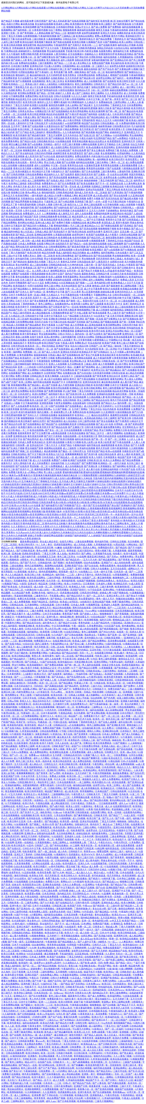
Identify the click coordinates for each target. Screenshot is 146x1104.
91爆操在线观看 (26, 165)
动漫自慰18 (45, 755)
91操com (57, 812)
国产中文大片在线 (49, 48)
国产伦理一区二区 (29, 830)
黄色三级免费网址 (119, 993)
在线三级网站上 (61, 842)
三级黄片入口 (102, 66)
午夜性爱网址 (84, 945)
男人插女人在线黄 (53, 472)
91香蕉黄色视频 (40, 30)
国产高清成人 (59, 677)
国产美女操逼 (63, 240)
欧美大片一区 (72, 932)
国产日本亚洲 (32, 397)
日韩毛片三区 (99, 945)
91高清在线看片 (56, 123)
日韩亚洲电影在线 (124, 680)
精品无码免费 (48, 252)
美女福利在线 (117, 63)
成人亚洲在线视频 (63, 249)
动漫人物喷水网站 (126, 698)
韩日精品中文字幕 (41, 171)
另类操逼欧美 (19, 48)
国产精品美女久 (45, 117)
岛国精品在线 (116, 183)
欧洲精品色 (48, 574)
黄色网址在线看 (28, 409)
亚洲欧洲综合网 (110, 731)
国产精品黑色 (72, 686)
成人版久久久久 (84, 872)
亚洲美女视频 (33, 48)
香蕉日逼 (99, 806)
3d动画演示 (85, 602)
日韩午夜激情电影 (119, 448)
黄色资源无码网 (35, 436)
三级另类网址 (109, 671)
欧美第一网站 (15, 117)
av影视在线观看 (59, 433)
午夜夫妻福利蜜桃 (83, 1008)
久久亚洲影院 (108, 412)
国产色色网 (109, 698)
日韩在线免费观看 (49, 731)
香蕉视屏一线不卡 (68, 571)
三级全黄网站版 (118, 836)
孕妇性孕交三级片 (46, 782)
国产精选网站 (88, 367)
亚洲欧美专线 (39, 592)
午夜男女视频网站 (63, 403)
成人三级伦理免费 (69, 108)
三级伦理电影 (54, 577)
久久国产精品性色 (100, 623)
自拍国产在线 (44, 1062)
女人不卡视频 (117, 352)
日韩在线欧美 (17, 893)
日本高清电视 (109, 767)
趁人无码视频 (130, 93)
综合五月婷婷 (137, 144)
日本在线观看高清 (66, 782)
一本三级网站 (84, 782)
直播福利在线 (81, 331)
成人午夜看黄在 (47, 439)
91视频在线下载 (9, 860)
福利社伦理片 (39, 421)
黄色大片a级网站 (104, 854)
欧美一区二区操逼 (98, 192)
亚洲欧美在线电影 (51, 884)
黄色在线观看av (103, 914)
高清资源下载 (11, 460)
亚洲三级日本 (130, 1065)
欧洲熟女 (21, 954)
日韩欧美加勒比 (19, 454)
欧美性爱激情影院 (108, 770)
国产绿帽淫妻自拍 (46, 57)
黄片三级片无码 (86, 857)
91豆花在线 (133, 791)
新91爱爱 (14, 556)
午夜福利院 (7, 875)
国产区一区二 (30, 966)
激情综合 (29, 608)
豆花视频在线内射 (34, 942)
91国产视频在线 (120, 592)
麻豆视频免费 (51, 954)
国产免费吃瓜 (41, 899)
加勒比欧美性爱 (83, 60)
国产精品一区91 (124, 963)
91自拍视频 (36, 1083)
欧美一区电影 (115, 812)
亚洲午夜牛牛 (14, 1059)
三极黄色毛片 (41, 595)
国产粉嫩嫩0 (78, 1065)
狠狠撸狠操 (96, 1005)
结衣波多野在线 (23, 39)
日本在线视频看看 (73, 430)
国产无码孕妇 (78, 984)
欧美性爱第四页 (75, 153)
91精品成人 (73, 939)
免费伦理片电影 (27, 779)
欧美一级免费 (120, 966)
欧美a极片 (119, 653)
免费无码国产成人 (117, 689)
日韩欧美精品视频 (43, 854)
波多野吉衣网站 (104, 78)
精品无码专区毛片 (42, 701)
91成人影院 (134, 583)
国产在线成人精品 (55, 180)
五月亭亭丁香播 (19, 126)
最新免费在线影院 (29, 541)
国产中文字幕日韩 (36, 454)
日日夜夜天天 (126, 246)
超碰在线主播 (107, 292)
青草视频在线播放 (71, 577)
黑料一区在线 (8, 123)
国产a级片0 (11, 1041)
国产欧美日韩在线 (77, 231)
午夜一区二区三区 (74, 289)
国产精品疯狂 (104, 975)
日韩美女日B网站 (85, 337)
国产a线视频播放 (81, 1062)
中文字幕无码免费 (88, 749)
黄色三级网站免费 (120, 1002)
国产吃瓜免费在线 (65, 370)
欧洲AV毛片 (40, 674)
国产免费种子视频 (61, 222)
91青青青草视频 (120, 358)
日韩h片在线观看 (62, 96)
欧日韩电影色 (51, 237)
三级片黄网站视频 (41, 388)
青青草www (90, 851)
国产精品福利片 (18, 659)
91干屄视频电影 (13, 803)
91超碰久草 (93, 586)
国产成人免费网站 (97, 996)
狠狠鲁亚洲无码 (128, 117)
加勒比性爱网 (98, 87)
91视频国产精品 (10, 583)
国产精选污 (94, 878)
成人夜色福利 (93, 860)
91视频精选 (13, 559)
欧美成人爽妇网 (60, 1047)
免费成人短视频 (57, 776)
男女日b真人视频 (52, 162)
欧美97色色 (29, 803)
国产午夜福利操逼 (99, 704)
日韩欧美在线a (93, 671)
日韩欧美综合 (95, 268)
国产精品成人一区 (65, 457)
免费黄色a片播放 (56, 301)
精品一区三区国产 (133, 331)
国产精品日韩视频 (47, 966)
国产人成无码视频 (10, 887)
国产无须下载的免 (19, 653)
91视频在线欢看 (131, 644)
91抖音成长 (88, 911)
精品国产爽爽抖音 (91, 758)
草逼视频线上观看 (120, 809)
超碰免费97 (36, 969)
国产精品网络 (33, 890)
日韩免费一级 (22, 445)
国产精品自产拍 (118, 884)
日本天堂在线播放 (51, 614)
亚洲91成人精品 (43, 222)
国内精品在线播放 (76, 168)
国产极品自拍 (129, 111)
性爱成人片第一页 (83, 683)
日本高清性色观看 (121, 114)
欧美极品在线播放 (129, 289)
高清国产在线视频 (114, 674)
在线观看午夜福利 (72, 547)
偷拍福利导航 (27, 207)
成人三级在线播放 (39, 264)
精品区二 (70, 872)
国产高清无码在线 (110, 198)
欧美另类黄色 (53, 331)
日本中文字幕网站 (28, 1002)
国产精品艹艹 (116, 815)
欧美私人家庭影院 (75, 809)
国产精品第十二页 (130, 905)
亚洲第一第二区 (46, 839)
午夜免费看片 (86, 295)
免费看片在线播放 (11, 1074)
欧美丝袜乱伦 (39, 442)
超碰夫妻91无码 (137, 30)
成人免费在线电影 (82, 761)
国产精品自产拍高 (82, 1083)
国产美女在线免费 (118, 195)
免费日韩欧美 (56, 960)
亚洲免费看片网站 (38, 653)
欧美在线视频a (37, 430)
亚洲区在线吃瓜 (102, 1008)
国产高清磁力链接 (103, 935)
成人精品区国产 (111, 216)
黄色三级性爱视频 (112, 388)
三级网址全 (97, 707)
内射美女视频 (91, 51)
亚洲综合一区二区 (34, 379)
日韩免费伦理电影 (91, 746)
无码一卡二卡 (86, 653)
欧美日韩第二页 (26, 129)
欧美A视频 (21, 1026)
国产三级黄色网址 (53, 400)
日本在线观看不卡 (79, 210)
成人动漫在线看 (9, 129)
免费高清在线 (79, 412)
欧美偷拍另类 (65, 698)
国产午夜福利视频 (133, 192)
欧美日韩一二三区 (44, 1005)
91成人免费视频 (110, 1086)
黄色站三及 (132, 653)
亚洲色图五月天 (132, 132)
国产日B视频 (109, 1005)
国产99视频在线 (56, 138)
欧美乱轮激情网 (97, 111)
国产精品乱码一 (74, 559)
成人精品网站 (136, 935)
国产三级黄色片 (62, 198)
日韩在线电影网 (118, 791)
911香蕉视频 (20, 571)
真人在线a (62, 553)
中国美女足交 (135, 138)
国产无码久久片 (31, 415)
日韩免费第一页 (78, 1047)
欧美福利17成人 (132, 258)
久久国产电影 (63, 325)
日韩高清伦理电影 (89, 592)
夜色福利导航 (102, 541)
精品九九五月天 (104, 120)
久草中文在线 (29, 210)
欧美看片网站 (14, 827)
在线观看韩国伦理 (122, 806)
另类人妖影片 (11, 427)
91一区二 (113, 942)
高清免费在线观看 (117, 641)
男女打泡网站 (19, 665)
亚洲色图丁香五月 (30, 984)
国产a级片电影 (57, 806)
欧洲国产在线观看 (77, 460)
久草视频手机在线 (102, 553)
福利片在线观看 (68, 857)
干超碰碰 (44, 978)
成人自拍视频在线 (74, 466)
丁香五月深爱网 (54, 135)
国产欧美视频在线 (46, 27)
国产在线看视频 (79, 1026)
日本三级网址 (112, 87)
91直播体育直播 (92, 165)
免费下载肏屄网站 (121, 602)
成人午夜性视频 (66, 385)
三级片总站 (97, 686)
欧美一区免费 (138, 255)
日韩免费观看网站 (57, 246)
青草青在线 (13, 671)
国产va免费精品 (120, 138)
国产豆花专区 (51, 310)
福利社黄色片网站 (24, 69)
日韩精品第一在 (113, 692)
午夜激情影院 (43, 361)
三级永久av (53, 1020)
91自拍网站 (85, 1017)
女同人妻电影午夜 (22, 463)
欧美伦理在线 (136, 951)
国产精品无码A (104, 1071)
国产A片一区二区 (63, 268)
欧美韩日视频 (79, 42)
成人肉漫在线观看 (89, 629)
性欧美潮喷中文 (86, 647)
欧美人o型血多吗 (108, 271)
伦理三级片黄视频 (71, 144)
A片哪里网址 (36, 914)
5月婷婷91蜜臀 (39, 1017)
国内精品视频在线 (90, 917)
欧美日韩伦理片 (117, 159)
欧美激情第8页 (122, 586)
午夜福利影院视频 (47, 36)
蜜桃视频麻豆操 (44, 189)
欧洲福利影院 (133, 960)
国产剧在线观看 (125, 749)
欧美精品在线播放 (18, 340)
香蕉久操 (73, 966)
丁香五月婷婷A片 (10, 1011)
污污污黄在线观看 (112, 650)
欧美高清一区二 (33, 346)
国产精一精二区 (113, 111)
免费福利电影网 (102, 213)
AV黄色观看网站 (24, 355)
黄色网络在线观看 (83, 358)
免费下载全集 (52, 878)
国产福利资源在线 (122, 24)
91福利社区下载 (49, 984)
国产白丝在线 (91, 565)
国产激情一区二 (74, 301)
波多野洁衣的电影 (80, 951)
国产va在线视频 (112, 249)
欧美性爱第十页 (117, 129)
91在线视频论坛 (120, 277)
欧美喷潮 (45, 632)
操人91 (19, 608)
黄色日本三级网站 (50, 917)
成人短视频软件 (35, 373)
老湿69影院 (138, 981)
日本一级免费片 (35, 821)
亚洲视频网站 (34, 340)
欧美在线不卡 (120, 839)
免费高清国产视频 (51, 728)
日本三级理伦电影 (19, 911)
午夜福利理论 (68, 969)
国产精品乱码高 (9, 367)
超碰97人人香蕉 (63, 93)
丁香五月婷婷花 (75, 957)
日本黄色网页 (14, 674)
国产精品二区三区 (124, 180)
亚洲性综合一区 (130, 334)
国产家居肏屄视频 (76, 246)
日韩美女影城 (118, 373)
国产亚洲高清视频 (104, 1089)
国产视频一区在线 (94, 319)
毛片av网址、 (58, 692)
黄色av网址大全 (33, 192)
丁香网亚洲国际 (18, 719)
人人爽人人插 (134, 102)
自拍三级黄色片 (113, 1050)
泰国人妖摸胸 (22, 337)
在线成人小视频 (12, 403)
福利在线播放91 (37, 809)
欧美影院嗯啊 (29, 27)
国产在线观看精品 (32, 424)
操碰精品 (15, 1068)
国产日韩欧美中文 (126, 268)
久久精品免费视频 (57, 168)
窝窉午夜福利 (122, 222)
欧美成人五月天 (78, 469)
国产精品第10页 (87, 78)
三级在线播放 (17, 565)
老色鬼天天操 (20, 186)
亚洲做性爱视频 (123, 367)
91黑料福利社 (96, 1053)
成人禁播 (126, 716)
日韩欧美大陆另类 (47, 1059)
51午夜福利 (78, 881)
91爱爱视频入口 (100, 340)
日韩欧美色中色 (9, 388)
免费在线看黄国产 (112, 948)
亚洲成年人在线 (73, 836)
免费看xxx (34, 755)
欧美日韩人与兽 (33, 574)
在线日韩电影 (69, 400)
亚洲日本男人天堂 (115, 595)
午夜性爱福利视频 (27, 204)
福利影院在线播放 (53, 914)
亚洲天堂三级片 (111, 231)
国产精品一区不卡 (42, 1080)
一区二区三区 (14, 1029)
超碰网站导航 (39, 108)
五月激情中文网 (61, 704)
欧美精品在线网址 (85, 36)
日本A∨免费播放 (20, 752)
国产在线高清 (22, 466)
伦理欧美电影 (96, 57)
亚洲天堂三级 (135, 914)
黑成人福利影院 (64, 252)
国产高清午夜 (91, 454)
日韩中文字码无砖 (74, 180)
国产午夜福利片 (83, 370)
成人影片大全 (34, 186)
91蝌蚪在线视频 (89, 144)
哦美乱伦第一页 (73, 899)
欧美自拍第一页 (59, 695)
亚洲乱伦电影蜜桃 (32, 728)
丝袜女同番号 (123, 21)
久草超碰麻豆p (74, 770)
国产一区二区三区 (110, 716)
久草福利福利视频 (111, 1098)
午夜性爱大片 (78, 794)
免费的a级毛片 (112, 280)
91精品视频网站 (28, 671)
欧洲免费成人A (118, 283)
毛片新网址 (117, 647)
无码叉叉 (45, 830)
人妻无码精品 (60, 54)
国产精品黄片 (86, 105)
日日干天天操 (133, 283)
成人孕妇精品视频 (71, 1074)
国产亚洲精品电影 (10, 189)
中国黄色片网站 (13, 623)
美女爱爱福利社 (87, 598)
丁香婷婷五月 (119, 39)
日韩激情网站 (69, 66)
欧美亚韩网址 (108, 147)
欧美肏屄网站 (22, 195)
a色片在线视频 (49, 340)
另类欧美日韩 (30, 1059)
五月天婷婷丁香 (83, 773)
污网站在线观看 (68, 1011)
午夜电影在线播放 (125, 589)
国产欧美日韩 (124, 418)
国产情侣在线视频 (102, 255)
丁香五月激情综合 (131, 346)
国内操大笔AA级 (9, 63)
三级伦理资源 (55, 129)
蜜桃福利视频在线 (24, 547)
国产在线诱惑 (67, 174)
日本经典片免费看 (20, 66)
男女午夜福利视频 (53, 258)
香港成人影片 (32, 84)
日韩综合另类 (69, 87)
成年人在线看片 (65, 340)
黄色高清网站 (94, 361)
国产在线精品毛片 (64, 902)
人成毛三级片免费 (10, 42)
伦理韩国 (71, 945)
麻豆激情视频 (104, 577)
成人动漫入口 (136, 385)
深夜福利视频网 (64, 908)
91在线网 (81, 556)
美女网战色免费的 (33, 1044)
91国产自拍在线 (48, 662)
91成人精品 (71, 960)
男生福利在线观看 (56, 51)
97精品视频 (46, 1011)
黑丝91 (8, 580)
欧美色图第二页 (99, 1062)
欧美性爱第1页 (24, 704)
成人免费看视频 (22, 602)
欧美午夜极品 (124, 228)
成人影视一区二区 (46, 150)
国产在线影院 (109, 81)
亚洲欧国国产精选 (115, 887)
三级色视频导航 (68, 337)
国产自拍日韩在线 (19, 770)
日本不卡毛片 (22, 301)
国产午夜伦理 (72, 114)
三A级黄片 (28, 674)
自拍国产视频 (8, 1020)
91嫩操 (58, 547)
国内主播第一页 (45, 412)
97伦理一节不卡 (126, 860)
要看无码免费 (70, 1017)
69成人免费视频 (70, 629)
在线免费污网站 (98, 812)
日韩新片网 (57, 632)
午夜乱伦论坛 (105, 842)
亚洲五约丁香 (60, 740)
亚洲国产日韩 (81, 1086)
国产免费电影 (114, 27)
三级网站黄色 (18, 1101)
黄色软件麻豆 (126, 210)
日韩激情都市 (102, 857)
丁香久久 (92, 842)
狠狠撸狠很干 (107, 614)
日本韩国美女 (110, 457)
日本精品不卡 (44, 210)
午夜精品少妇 (95, 737)
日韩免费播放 (121, 755)
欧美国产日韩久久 (131, 779)
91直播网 (106, 893)
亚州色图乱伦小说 (93, 638)
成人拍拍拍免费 (122, 562)
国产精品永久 (8, 550)
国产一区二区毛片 (96, 595)
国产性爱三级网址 (115, 960)
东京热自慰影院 (69, 286)
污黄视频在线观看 (130, 168)
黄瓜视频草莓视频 (14, 791)
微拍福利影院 (48, 192)
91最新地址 (87, 806)
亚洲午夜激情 (11, 298)
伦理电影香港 (58, 418)
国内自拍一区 (82, 334)
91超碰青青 (100, 969)
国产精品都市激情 (36, 135)
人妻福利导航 (124, 171)
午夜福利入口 (116, 1014)
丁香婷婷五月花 (118, 105)
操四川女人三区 (75, 204)
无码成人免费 (24, 442)
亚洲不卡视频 (82, 568)
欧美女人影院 (76, 767)
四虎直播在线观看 (69, 592)
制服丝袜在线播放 (125, 598)
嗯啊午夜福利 (60, 102)
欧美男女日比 (98, 370)
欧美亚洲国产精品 (10, 358)
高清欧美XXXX (132, 623)
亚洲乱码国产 (32, 975)
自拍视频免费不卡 (93, 957)
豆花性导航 (96, 650)
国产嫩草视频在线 (74, 611)
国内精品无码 (64, 893)
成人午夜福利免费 (102, 358)
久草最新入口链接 (55, 289)
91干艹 (74, 668)
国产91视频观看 (23, 81)
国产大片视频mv (104, 135)
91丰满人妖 (31, 568)
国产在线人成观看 (107, 722)
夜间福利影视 (69, 580)
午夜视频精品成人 (75, 418)
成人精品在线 (135, 1068)
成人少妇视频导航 (93, 81)
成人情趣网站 (93, 695)
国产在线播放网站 (44, 207)
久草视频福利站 (125, 57)
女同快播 (63, 890)
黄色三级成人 (117, 258)
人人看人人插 (138, 442)
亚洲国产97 (107, 562)
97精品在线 (27, 951)
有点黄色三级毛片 (72, 258)
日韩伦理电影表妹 (51, 920)
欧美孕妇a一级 (111, 972)
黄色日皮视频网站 (34, 565)
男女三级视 (26, 695)
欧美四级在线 (8, 75)
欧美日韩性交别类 (126, 81)
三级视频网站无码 (60, 794)
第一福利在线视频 (94, 710)
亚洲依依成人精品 (110, 902)
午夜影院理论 (105, 827)
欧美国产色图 (109, 343)
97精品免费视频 (71, 129)
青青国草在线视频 (95, 168)
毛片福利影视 (138, 126)
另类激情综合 (27, 198)
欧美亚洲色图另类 (95, 1065)
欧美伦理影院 (11, 72)
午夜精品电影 (65, 713)
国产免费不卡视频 (45, 358)
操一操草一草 (116, 704)
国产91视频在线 (128, 249)
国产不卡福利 (135, 547)
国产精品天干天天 (126, 1005)
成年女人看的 (124, 454)
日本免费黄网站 (135, 105)
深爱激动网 (7, 1086)
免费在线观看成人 (64, 358)
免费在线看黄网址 (39, 806)
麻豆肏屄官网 (85, 195)
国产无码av (113, 556)
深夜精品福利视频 (113, 686)
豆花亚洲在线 (82, 954)
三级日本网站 (101, 162)
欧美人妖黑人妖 (90, 442)
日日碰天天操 (117, 274)
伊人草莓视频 (38, 559)
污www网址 (91, 611)
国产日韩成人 (32, 662)
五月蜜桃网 (61, 972)
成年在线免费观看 (125, 845)
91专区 (94, 659)
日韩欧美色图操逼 (87, 48)
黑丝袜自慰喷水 (15, 1089)
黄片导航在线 (54, 1041)
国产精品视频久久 (22, 289)
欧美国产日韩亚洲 (84, 848)
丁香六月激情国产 (18, 252)
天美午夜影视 (135, 863)
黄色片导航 (93, 1077)
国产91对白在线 (47, 156)
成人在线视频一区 (85, 66)
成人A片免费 (8, 761)
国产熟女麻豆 (127, 1053)
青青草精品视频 (80, 141)
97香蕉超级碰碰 (38, 274)
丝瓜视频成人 (36, 451)
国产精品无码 (29, 225)
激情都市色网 (74, 33)
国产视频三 (35, 824)
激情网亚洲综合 (58, 271)
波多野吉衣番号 (95, 231)
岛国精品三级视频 (100, 186)
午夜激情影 (51, 942)
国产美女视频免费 (39, 301)
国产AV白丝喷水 (18, 878)
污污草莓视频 (66, 1095)
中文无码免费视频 (61, 626)
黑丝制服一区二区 (39, 466)
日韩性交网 (81, 1023)
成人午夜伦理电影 (72, 120)
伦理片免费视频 (46, 568)
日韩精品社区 (60, 725)
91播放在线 (95, 734)
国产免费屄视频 (90, 463)
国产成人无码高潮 (57, 21)
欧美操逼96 (68, 773)
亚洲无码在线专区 (92, 382)
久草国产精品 (65, 445)
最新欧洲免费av (44, 409)
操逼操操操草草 (66, 415)
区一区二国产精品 (46, 650)
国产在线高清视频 (76, 21)
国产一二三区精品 (23, 677)
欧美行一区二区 (9, 394)
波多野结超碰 (8, 69)
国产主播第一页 (102, 174)
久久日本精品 (134, 608)
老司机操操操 (46, 54)
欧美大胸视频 (52, 376)
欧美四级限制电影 (33, 767)
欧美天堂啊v (25, 981)
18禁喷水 (24, 559)
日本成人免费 (78, 605)
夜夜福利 (38, 737)
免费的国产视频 (101, 923)
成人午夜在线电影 (29, 896)
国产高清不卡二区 (24, 469)
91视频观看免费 (97, 240)
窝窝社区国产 (17, 568)
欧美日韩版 (125, 1035)
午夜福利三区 (74, 779)
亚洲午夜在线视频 (55, 442)
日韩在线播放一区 (109, 123)
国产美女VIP (15, 1071)
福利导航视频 (30, 839)
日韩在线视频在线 (14, 710)
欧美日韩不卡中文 (113, 304)
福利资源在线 (112, 848)
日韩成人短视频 (76, 695)
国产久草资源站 (116, 192)
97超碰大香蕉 (36, 620)
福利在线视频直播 (131, 27)
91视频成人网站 (70, 195)
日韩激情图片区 (74, 382)
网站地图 (5, 11)
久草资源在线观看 (29, 731)
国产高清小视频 (46, 671)
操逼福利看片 (36, 120)
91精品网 (99, 848)
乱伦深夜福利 (19, 920)
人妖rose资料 (124, 981)
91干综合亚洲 (95, 589)
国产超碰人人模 (19, 60)
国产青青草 (42, 773)
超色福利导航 (22, 258)
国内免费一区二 (125, 403)
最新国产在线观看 (124, 1089)
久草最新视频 (120, 550)
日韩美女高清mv (26, 111)
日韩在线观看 (93, 403)
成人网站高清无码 (10, 836)
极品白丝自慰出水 (97, 141)
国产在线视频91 (73, 171)
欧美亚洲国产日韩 (10, 776)
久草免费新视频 (78, 752)
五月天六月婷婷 (97, 210)
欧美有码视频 (79, 237)
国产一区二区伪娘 (98, 298)
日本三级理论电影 (87, 421)
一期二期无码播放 (59, 589)
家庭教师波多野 (103, 1038)
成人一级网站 (107, 1077)
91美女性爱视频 (81, 249)
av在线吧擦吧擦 (73, 123)
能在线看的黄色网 (126, 565)
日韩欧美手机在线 (75, 987)
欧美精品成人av (89, 1044)
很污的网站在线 (46, 1065)
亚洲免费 (36, 1095)
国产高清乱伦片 (37, 770)
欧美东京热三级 (129, 189)
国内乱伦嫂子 (84, 87)
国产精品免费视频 (131, 460)
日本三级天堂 (27, 280)
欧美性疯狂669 (65, 662)
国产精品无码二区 (96, 237)
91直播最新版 (137, 592)
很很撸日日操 (18, 192)
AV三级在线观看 (126, 301)
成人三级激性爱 (24, 647)
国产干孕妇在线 (50, 1095)
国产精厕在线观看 (110, 225)
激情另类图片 (76, 1035)
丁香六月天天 (51, 445)
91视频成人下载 (45, 225)
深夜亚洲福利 (42, 734)
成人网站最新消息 (60, 803)
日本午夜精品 (78, 803)
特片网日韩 (18, 662)
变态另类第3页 (86, 129)
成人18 (108, 806)
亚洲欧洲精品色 (33, 228)
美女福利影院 (9, 598)
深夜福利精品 (127, 1047)
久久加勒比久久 (71, 963)
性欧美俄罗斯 (78, 830)
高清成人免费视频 (129, 150)
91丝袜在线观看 (131, 996)
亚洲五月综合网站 (115, 331)
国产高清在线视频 (88, 228)
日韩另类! (28, 800)
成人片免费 (59, 1080)
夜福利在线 (137, 917)
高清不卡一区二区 (42, 298)
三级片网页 (20, 929)
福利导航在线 (93, 445)
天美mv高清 (66, 1008)
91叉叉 (8, 996)
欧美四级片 (44, 794)
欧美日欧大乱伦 (93, 881)
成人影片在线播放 (53, 379)
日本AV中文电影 (108, 932)
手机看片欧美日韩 (75, 51)
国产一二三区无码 (117, 608)
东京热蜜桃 (134, 541)
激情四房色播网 (56, 105)
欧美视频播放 (8, 611)
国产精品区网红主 (136, 39)
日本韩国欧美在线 (98, 1011)
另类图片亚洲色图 (133, 833)
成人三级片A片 (90, 890)
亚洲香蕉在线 (20, 436)
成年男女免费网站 (20, 391)
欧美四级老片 (20, 286)
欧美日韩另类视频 (60, 210)
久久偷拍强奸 (53, 108)
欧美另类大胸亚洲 (67, 310)
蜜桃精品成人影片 (122, 620)
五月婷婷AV (115, 1062)
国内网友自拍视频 (34, 857)
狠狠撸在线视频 (87, 307)
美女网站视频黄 (47, 1056)
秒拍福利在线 (133, 328)
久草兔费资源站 (95, 626)
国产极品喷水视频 (129, 198)
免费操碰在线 (105, 102)
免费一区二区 (84, 926)
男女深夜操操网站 (48, 334)
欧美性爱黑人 (132, 159)
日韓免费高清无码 (121, 126)
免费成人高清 (127, 280)
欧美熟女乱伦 (117, 156)
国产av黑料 (55, 773)
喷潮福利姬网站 (13, 785)
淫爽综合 (87, 743)
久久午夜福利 (13, 54)
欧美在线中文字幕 (54, 932)
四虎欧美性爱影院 (31, 553)
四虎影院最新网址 (63, 544)
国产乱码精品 (93, 322)
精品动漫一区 (24, 108)
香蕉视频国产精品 (38, 1008)
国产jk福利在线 (61, 207)
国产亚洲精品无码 (119, 60)
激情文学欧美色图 (97, 96)
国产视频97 (59, 562)
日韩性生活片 (51, 764)
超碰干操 (78, 1002)
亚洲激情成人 (97, 1095)
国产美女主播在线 (96, 150)
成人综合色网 (91, 406)
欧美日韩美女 (101, 939)
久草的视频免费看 (128, 165)
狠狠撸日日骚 (127, 881)
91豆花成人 (76, 978)
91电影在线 (100, 683)
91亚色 (30, 845)
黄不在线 (68, 734)
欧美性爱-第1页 (108, 21)
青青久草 (36, 656)
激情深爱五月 (82, 617)
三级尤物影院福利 (22, 364)
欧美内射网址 (123, 355)
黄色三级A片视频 (125, 343)
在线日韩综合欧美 (107, 454)
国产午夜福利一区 (44, 72)
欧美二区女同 (11, 412)
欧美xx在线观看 (113, 451)
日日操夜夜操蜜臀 (108, 803)
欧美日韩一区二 (75, 776)
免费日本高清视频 (26, 598)
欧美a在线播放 (93, 147)
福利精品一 (69, 674)
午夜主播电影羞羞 (63, 117)
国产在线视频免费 (29, 749)
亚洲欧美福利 (105, 277)
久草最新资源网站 (69, 975)
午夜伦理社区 (121, 842)
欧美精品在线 (117, 186)
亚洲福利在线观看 (106, 394)
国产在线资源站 (62, 349)
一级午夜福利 (36, 195)
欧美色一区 (99, 719)
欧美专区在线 (46, 96)
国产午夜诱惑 (122, 421)
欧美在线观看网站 (53, 87)
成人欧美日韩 (72, 791)
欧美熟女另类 (36, 875)
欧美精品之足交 (49, 668)
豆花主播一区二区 (129, 231)
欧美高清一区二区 (39, 406)
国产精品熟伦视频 (99, 800)
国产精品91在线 (28, 141)
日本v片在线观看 (129, 761)
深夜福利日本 (82, 824)
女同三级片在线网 (35, 1101)
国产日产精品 (22, 132)
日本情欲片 (126, 731)
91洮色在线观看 (44, 367)
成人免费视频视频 (125, 764)
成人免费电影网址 (39, 752)
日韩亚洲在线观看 (122, 975)
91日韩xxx (24, 969)
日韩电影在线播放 (48, 415)
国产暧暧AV (27, 1005)
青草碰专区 (71, 647)
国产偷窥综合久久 (133, 72)
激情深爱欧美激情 (115, 237)
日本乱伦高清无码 (34, 629)
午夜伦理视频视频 (102, 773)
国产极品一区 (65, 451)
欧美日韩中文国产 (55, 274)
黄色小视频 (59, 749)
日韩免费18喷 (135, 884)
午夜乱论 (33, 978)
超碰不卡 (14, 749)
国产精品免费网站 (97, 641)
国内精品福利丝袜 (130, 605)
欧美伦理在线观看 (60, 388)
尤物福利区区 (24, 331)
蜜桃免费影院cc (54, 132)
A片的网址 (61, 1071)
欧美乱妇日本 (113, 376)
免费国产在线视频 (64, 839)
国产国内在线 (112, 246)
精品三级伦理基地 (22, 313)
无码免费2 (32, 683)
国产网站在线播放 (133, 156)
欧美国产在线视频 (95, 234)
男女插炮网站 (136, 135)
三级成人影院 (91, 364)
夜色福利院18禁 (102, 283)
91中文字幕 (18, 857)
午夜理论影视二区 (10, 713)
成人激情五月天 (66, 213)
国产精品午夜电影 (121, 108)
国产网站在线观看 (84, 656)
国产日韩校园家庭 (26, 1014)
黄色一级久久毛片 (105, 598)
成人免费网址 (93, 252)
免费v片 (63, 767)
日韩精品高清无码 (72, 755)
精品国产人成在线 (133, 213)
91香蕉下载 (113, 872)
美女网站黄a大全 (78, 361)
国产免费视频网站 (69, 126)
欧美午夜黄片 (39, 1077)
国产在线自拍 (79, 117)
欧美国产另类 (74, 905)
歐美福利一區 (26, 963)
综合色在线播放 (92, 562)
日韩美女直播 (43, 635)
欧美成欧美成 (137, 355)
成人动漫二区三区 (93, 177)
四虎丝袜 (122, 671)
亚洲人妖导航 (8, 773)
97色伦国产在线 (127, 469)
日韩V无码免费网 (36, 638)
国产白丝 (100, 887)
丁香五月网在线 (112, 189)
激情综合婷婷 (39, 289)
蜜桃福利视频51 (62, 225)
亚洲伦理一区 (63, 1065)
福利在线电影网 (31, 1023)
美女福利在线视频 (44, 24)
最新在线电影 (91, 69)
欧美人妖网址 (126, 42)
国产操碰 (124, 629)
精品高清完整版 (120, 391)
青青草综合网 (34, 343)
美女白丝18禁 (99, 908)
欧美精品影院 (13, 57)
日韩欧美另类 (101, 815)
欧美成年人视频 (136, 1011)
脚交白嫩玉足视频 (18, 144)
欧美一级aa (83, 800)
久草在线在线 (13, 304)
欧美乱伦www (119, 914)
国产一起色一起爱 (98, 201)
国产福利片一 (119, 78)
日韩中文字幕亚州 (13, 225)
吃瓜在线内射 (95, 343)
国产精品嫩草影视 (63, 1032)
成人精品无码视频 (134, 373)
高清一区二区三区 (48, 683)
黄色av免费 (42, 550)
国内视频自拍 (11, 421)
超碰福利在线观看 (62, 280)
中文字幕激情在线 (69, 295)
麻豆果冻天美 (64, 737)
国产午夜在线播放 (86, 379)
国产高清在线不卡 (58, 231)
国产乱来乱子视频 (15, 448)
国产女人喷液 (84, 286)
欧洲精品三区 (76, 388)
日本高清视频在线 (124, 611)
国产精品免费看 (104, 39)
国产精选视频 (88, 132)
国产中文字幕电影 (96, 219)
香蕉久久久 (26, 701)
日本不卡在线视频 (21, 945)
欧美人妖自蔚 (36, 400)
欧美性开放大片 (80, 268)
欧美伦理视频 (36, 391)
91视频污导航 (115, 869)
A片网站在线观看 (41, 863)
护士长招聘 (64, 668)
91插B (104, 758)
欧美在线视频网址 (15, 219)
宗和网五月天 (61, 586)
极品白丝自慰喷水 (100, 415)
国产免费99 (129, 686)
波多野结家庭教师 (91, 33)
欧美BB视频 (113, 713)
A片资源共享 (43, 692)
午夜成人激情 (17, 629)
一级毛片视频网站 (114, 433)
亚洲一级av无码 (128, 752)
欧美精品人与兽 (77, 586)
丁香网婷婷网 (79, 948)
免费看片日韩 (120, 430)
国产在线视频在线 (71, 355)
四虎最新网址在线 (67, 1092)
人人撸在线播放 (132, 647)
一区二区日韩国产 (118, 1020)
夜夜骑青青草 (24, 433)
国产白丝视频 (68, 162)
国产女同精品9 (67, 1020)
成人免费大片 (13, 207)
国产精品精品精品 (96, 117)
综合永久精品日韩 (79, 346)
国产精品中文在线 (67, 623)
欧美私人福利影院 (45, 249)
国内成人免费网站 (60, 298)
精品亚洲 (43, 583)
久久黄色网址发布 (133, 183)
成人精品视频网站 (10, 984)
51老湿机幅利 (117, 656)
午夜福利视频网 (92, 1002)
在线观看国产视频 (44, 198)
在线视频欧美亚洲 (67, 424)
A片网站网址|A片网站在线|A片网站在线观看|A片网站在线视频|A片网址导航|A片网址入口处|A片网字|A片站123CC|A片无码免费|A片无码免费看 (73, 8)
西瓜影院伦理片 (78, 147)
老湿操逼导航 (112, 701)
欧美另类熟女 (69, 75)
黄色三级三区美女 (55, 81)
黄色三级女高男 (29, 1068)
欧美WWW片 (88, 854)
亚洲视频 (128, 692)
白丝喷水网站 (32, 680)
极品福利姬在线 (38, 75)
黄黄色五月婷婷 (68, 261)
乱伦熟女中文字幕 (60, 99)
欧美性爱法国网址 (36, 577)
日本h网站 (86, 923)
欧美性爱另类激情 (113, 677)
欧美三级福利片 (38, 132)
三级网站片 (32, 1047)
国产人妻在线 (99, 1083)
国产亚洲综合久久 (14, 987)
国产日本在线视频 (91, 171)
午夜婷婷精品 (128, 1095)
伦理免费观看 (97, 954)
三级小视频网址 (136, 689)
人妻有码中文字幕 (24, 123)
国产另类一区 (67, 719)
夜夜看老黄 (85, 764)
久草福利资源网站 (67, 680)
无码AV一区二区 (124, 954)
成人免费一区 (96, 866)
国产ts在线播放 (35, 144)
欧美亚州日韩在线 (132, 617)
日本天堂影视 (117, 316)
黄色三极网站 (97, 93)
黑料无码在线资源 (107, 436)
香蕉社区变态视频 (22, 168)
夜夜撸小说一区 (28, 57)
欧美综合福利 (27, 42)
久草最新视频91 (43, 842)
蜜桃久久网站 (94, 731)
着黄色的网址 (117, 379)
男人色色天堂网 (37, 999)
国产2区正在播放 (78, 207)
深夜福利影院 (8, 445)
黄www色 (41, 1041)
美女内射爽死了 (133, 704)
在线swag (59, 993)
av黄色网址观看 (132, 352)
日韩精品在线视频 (86, 424)
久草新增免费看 (22, 863)
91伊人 (64, 878)
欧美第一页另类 (14, 210)
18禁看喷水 (137, 1002)
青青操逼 (71, 550)
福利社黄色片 (69, 379)
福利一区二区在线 (64, 656)
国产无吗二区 (131, 1014)
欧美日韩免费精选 (102, 743)
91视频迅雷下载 (40, 168)
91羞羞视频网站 (54, 39)
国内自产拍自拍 (73, 274)
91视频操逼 (33, 923)
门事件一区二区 (117, 162)
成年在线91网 (125, 722)
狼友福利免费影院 (115, 72)
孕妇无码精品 (48, 346)
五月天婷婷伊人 (106, 406)
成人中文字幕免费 (93, 289)
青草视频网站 (87, 791)
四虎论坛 (14, 562)
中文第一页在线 (59, 165)
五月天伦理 (136, 999)
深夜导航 (51, 638)
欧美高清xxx (123, 580)
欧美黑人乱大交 (82, 1032)
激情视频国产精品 (122, 1023)
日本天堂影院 (85, 960)
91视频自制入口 (27, 707)
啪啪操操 (122, 821)
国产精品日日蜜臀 (88, 668)
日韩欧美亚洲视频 (15, 156)
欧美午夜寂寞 (131, 553)
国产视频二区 (22, 451)
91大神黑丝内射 (9, 93)
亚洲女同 (32, 583)
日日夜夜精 (89, 583)
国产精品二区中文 (95, 433)
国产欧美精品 (121, 668)
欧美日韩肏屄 (25, 421)
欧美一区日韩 (48, 1053)
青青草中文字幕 (113, 219)
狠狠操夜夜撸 (69, 30)
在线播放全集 (69, 373)
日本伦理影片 (127, 713)
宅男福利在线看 (51, 1026)
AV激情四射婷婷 (18, 1056)
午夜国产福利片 (91, 978)
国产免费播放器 (71, 788)
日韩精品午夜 (103, 274)
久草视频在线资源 (124, 1077)
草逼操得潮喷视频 (23, 595)
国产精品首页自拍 (32, 623)
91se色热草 (106, 1023)
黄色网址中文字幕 (55, 292)
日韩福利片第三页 (57, 69)
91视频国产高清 (94, 42)
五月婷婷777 (53, 935)
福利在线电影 (110, 57)
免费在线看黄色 (83, 156)
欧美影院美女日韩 (32, 884)
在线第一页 (123, 632)
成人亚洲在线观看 (93, 325)
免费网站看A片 (60, 189)
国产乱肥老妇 (94, 207)
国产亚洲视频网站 (25, 349)
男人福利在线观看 (91, 665)
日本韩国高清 (70, 598)
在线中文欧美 (36, 337)
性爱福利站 (44, 836)
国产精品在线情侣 (34, 710)
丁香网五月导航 (121, 824)
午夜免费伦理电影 (10, 138)
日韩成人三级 (88, 740)
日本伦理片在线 (63, 785)
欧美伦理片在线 (97, 331)
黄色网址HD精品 (26, 222)
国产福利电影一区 (22, 30)
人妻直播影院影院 (132, 896)
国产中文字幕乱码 (65, 887)
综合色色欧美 (109, 409)
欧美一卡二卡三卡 (84, 839)
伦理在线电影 (11, 177)
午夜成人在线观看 (131, 1098)
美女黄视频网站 (108, 153)
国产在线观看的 (42, 78)
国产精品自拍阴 (70, 653)
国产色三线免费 (137, 60)
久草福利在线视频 (86, 448)
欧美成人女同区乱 (69, 602)
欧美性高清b (59, 827)
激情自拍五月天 (40, 364)
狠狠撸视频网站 (14, 27)
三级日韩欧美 (39, 39)
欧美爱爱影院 (114, 141)
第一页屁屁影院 (113, 1065)
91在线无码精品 (72, 632)
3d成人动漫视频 (127, 204)
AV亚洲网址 (88, 884)
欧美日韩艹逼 (94, 818)
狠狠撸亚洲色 (29, 150)
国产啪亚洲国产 (37, 1020)
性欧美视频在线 (35, 869)
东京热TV (12, 1080)
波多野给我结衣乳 (26, 650)
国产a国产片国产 (9, 382)
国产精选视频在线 (109, 629)
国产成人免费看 (99, 27)
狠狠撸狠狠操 (27, 418)
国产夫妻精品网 (123, 69)
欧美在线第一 (22, 162)
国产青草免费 (99, 376)
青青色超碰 (84, 623)
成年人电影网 (67, 60)
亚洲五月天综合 (108, 33)
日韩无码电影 (128, 848)
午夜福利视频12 (35, 310)
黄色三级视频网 (89, 632)
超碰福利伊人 (25, 51)
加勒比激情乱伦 (18, 683)
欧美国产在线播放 (56, 957)
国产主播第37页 (76, 427)
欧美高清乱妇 (8, 264)
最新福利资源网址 (65, 156)
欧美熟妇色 (74, 740)
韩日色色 (69, 993)
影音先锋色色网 (37, 580)
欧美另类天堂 (44, 427)
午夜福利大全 (133, 201)
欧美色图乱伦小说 (101, 782)
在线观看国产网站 (18, 373)
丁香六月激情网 (127, 926)
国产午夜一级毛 (123, 818)
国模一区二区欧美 (46, 255)
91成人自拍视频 (9, 165)
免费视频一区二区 (32, 352)
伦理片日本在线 (28, 189)
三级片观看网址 (45, 63)
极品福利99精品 (12, 231)
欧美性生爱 (85, 875)
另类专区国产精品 (96, 451)
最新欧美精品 (88, 274)
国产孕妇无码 (81, 57)
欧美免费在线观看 (51, 228)
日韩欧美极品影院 (134, 129)
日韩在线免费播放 (34, 174)
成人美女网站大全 (82, 63)
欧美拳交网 (50, 737)
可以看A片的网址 (53, 66)
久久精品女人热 (17, 316)
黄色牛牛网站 (118, 36)
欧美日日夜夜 (8, 954)
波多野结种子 (79, 234)
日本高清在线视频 (103, 391)
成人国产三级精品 (81, 93)
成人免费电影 (52, 719)
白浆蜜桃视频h (30, 36)
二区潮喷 (133, 671)
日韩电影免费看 (26, 1041)
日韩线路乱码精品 (21, 932)
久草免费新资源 (9, 78)
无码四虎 (14, 830)
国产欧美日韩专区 (128, 957)
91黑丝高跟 (119, 544)
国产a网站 (86, 553)
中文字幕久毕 (79, 701)
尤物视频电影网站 (39, 307)
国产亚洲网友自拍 (84, 255)
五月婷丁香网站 (80, 409)
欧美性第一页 (98, 797)
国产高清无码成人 (107, 264)
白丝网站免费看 (125, 177)
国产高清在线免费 (79, 240)
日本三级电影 (123, 144)
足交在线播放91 (76, 54)
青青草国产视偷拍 (111, 207)
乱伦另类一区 (53, 580)
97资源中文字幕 (12, 418)
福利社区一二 (39, 331)
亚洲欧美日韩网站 (56, 770)
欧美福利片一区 (28, 358)
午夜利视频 (91, 987)
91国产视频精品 (111, 42)
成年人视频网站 (96, 280)
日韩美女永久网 (83, 993)
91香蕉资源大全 (86, 1014)
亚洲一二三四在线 (27, 367)
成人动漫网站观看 (114, 710)
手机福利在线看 (115, 96)
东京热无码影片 (71, 1044)
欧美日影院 (47, 815)
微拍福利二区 (22, 75)
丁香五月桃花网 (106, 180)
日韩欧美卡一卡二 (62, 1062)
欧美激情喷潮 (20, 328)
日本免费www (93, 984)
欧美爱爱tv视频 (33, 893)
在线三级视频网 (115, 243)
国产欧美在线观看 (97, 313)
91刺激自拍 (30, 589)
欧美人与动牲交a (73, 583)
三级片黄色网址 (108, 171)
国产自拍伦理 (137, 773)
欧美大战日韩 (43, 746)
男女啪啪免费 (88, 258)
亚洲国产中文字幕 (121, 890)
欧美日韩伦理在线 (34, 237)
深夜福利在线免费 (46, 833)
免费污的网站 (110, 981)
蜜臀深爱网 (103, 851)
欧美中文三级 (8, 469)
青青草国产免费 (70, 614)
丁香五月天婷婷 (21, 105)
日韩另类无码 (138, 406)
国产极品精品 (128, 388)
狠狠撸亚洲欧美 (27, 626)
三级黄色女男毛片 (24, 1050)
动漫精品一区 (41, 800)
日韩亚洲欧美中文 (26, 782)
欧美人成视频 (55, 277)
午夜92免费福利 (17, 237)
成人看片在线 (93, 469)
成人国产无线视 (50, 385)
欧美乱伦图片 (137, 580)
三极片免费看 (37, 611)
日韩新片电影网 (64, 1053)
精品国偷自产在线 (39, 319)
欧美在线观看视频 (45, 707)
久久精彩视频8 (136, 448)
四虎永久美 (135, 632)
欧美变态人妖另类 (120, 1008)
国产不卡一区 (102, 183)
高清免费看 (102, 1014)
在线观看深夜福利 (23, 1086)
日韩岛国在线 (84, 261)
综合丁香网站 (55, 30)
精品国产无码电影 (76, 322)
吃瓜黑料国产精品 (103, 138)
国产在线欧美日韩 (103, 328)
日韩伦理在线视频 (76, 731)
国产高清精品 (126, 225)
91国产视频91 (120, 743)
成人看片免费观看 (19, 935)
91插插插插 (7, 890)
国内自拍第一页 (65, 650)
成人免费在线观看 (134, 162)
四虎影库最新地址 (131, 665)
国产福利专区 (93, 21)
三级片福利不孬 (28, 556)
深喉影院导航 (131, 310)
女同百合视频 (136, 755)
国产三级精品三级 (66, 36)
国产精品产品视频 (85, 887)
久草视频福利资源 (103, 544)
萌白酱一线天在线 (132, 340)
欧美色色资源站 (87, 1071)
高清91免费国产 (40, 394)
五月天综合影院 (118, 568)
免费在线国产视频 (101, 63)
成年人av (123, 803)
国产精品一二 (79, 219)
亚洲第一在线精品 (24, 842)
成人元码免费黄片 (41, 463)
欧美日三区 (61, 716)
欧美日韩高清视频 (13, 45)
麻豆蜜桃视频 (48, 240)
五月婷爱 (57, 755)
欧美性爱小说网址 (80, 304)
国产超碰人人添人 (89, 614)
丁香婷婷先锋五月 (86, 39)
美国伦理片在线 (91, 301)
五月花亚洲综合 (107, 830)
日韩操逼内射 (45, 562)
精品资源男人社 (80, 216)
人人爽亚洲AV (126, 942)
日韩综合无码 (69, 39)
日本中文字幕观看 (119, 385)
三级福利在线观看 (83, 376)
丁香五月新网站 (58, 1050)
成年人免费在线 (95, 752)
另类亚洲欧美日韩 (83, 662)
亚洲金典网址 (120, 1068)
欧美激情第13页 (107, 845)
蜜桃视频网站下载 (86, 310)
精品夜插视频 (51, 451)
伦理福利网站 (124, 153)
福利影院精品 (117, 310)
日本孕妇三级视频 (126, 878)
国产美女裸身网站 (64, 824)
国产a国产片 (65, 689)
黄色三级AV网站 (52, 286)
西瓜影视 (33, 743)
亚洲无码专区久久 (124, 292)
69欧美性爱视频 (135, 683)
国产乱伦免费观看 (67, 183)
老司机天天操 (65, 397)
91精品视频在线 (47, 370)
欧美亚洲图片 (96, 249)
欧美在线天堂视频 (76, 1077)
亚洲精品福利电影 (109, 469)
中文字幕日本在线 (57, 322)
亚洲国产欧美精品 (110, 978)
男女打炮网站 (106, 430)
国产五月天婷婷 (99, 951)
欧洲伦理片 (74, 553)
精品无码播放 (79, 252)
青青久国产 (72, 749)
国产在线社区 (14, 848)
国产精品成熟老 (33, 325)
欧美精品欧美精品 (93, 418)
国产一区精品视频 (104, 929)
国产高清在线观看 (58, 177)
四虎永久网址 (90, 547)
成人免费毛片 (77, 349)
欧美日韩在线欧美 (39, 277)
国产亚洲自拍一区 (25, 908)
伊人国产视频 (69, 391)
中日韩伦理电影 (43, 418)
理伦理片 (139, 713)
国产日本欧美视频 (66, 1101)
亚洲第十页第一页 (10, 33)
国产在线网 (122, 1026)
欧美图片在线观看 (39, 105)
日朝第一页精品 (83, 692)
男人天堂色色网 (64, 1056)
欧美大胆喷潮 (65, 1002)
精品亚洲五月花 (23, 99)
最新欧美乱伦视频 (36, 261)
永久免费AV (108, 728)
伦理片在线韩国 (35, 286)
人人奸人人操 (133, 439)
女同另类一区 (73, 271)
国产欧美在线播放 (85, 183)
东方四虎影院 (92, 349)
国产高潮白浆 (91, 466)
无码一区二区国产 (64, 568)
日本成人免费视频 (27, 243)
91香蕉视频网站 (78, 99)
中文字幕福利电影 (30, 403)
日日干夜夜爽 (19, 972)
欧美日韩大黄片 (86, 999)
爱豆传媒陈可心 (103, 999)
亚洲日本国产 (23, 926)
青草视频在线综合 (83, 1056)
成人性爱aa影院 (101, 195)
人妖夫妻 (138, 770)
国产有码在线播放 (59, 845)
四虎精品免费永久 (106, 580)
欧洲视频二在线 (127, 216)
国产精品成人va (110, 881)
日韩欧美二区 (24, 388)
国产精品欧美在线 (10, 917)
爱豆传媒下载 (73, 866)
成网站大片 (134, 568)
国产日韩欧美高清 (105, 307)
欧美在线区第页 (108, 355)
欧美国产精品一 (125, 271)
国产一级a (19, 668)
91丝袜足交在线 (133, 1029)
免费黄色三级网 (27, 746)
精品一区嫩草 (74, 367)
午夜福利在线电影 (119, 30)
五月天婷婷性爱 (54, 75)
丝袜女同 (17, 884)
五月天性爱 (33, 972)
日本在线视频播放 (10, 815)
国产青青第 (124, 559)
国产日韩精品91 (102, 352)
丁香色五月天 (8, 195)
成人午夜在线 (73, 923)
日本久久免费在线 (71, 884)
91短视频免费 (21, 824)
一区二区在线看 (19, 114)
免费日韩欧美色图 (30, 54)
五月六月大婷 (90, 559)
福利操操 (73, 722)
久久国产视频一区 (62, 409)
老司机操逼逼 (99, 875)
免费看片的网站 (20, 957)
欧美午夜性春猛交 (29, 334)
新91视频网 (64, 1059)
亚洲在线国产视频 (101, 602)
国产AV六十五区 (35, 283)
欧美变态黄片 (8, 258)
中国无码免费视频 (132, 948)
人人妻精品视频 (42, 33)
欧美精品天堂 (86, 352)
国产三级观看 (97, 304)
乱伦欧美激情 (21, 743)
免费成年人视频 (23, 788)
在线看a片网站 (30, 689)
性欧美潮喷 (98, 692)
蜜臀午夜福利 (47, 785)
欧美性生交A (30, 794)
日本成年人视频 (104, 583)
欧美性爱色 (48, 656)
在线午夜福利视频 (41, 99)
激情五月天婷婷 (29, 836)
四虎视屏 (129, 662)
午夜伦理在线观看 (133, 186)
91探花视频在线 (123, 412)
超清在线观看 (119, 782)
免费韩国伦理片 (106, 547)
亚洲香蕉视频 (46, 403)
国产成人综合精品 (48, 689)
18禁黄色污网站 (80, 280)
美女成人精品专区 (49, 541)
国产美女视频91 (9, 108)
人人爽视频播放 (50, 213)
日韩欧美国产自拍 (61, 701)
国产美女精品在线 (10, 216)
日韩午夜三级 (60, 204)
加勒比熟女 (134, 821)
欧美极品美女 (36, 201)
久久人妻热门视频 (122, 1056)
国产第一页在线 (68, 186)
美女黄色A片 (34, 920)
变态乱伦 (62, 966)
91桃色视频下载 (120, 120)
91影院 (23, 583)
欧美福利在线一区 (114, 1017)
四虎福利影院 (100, 990)
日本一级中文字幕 (103, 571)
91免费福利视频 (127, 123)
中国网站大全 (115, 340)
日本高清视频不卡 (27, 361)
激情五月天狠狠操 (51, 186)
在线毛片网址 (67, 541)
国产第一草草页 (113, 99)
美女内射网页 (22, 264)
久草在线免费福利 (63, 815)
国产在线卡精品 (13, 644)
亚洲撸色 (32, 1056)
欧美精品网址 (90, 770)
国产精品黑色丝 (31, 439)
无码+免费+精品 (106, 963)
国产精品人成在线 (87, 896)
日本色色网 (88, 836)
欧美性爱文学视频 (14, 975)
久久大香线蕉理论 (114, 93)
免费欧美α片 (81, 343)
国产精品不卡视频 (10, 21)
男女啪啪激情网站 (121, 255)
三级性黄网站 (47, 972)
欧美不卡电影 (32, 668)
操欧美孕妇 (46, 812)
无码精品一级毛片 (52, 144)
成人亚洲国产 (46, 1035)
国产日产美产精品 (47, 1068)
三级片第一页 (91, 264)
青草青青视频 (91, 24)
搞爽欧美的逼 (124, 33)
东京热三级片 (133, 463)
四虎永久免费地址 (25, 797)
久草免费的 (135, 842)
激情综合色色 (74, 827)
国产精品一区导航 (45, 93)
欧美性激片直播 (44, 779)
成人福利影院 (81, 457)
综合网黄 (6, 920)
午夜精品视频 (43, 803)
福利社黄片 (71, 999)
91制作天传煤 (91, 776)
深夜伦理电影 (34, 183)
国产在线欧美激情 (108, 45)
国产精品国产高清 (29, 216)
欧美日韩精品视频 (21, 656)
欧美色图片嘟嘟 (102, 385)
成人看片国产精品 (129, 382)
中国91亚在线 (60, 722)
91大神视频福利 (33, 1092)
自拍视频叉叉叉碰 (46, 556)
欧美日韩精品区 (113, 397)
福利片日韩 (106, 620)
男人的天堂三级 (31, 90)
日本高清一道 (121, 571)
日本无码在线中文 (23, 686)
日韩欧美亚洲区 (105, 680)
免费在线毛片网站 (53, 120)
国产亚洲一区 (115, 635)
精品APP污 (30, 1062)
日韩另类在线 (18, 346)
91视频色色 (43, 598)
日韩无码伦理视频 (43, 153)
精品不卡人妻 (45, 725)
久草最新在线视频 (62, 234)
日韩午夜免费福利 (63, 1086)
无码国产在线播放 (10, 159)
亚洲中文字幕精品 (106, 144)
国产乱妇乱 (105, 890)
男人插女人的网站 (133, 379)
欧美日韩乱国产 (137, 364)
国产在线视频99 (77, 189)
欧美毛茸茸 (45, 1047)
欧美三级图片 (105, 24)
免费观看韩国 (67, 331)
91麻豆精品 (55, 653)
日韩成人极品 (55, 355)
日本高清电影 (49, 893)
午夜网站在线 (11, 51)
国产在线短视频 (35, 126)
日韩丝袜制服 (62, 860)
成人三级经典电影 (105, 367)
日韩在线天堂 (41, 123)
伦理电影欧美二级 (76, 1050)
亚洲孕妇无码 (36, 66)
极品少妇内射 (8, 132)
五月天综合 (42, 776)
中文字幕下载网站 (131, 298)
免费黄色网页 (21, 1008)
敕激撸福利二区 (76, 177)
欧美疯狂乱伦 (108, 788)
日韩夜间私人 (127, 207)
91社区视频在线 (67, 283)
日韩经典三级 (111, 957)
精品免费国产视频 (56, 1098)
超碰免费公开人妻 (63, 412)
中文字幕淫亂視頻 (30, 917)
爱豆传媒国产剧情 (34, 448)
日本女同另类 (28, 776)
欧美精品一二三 (17, 84)
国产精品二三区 (59, 33)
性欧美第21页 (115, 617)
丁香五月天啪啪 (14, 36)
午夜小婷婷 (112, 1032)
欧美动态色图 (47, 1023)
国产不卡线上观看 (79, 313)
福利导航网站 (108, 252)
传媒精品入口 (91, 54)
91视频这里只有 (43, 111)
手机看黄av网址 (57, 595)
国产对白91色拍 (107, 632)
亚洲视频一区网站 (128, 1032)
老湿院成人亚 (108, 222)
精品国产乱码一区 (18, 310)
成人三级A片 (123, 746)
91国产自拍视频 (56, 406)
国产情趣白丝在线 (65, 57)
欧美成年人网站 (62, 24)
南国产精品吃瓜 (40, 602)
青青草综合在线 (75, 165)
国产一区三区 (26, 737)
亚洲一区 (86, 920)
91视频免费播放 (37, 935)
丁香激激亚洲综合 (68, 48)
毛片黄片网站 (8, 376)
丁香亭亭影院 (17, 680)
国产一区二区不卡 (48, 397)
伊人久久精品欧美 (14, 574)
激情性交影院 (27, 138)
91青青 (89, 809)
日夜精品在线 (17, 605)
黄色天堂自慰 (103, 448)
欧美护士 (33, 571)
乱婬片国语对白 (85, 550)
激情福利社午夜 (121, 51)
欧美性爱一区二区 (136, 466)
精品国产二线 (18, 240)
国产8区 (27, 905)
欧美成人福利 (79, 641)
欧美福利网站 (115, 996)
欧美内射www (133, 990)
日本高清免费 (71, 914)
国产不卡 (60, 923)
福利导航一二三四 (64, 574)
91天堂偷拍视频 (111, 204)
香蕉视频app (119, 1092)
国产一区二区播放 (117, 439)
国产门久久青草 (73, 292)
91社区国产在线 (112, 626)
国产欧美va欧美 (88, 963)
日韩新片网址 (56, 583)
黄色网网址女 (12, 695)
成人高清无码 (32, 156)
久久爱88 (109, 954)
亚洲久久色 (84, 863)
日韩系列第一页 (28, 159)
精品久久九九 (124, 767)
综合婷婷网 (97, 698)
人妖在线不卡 (66, 376)
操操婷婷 (83, 1011)
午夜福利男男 (60, 45)
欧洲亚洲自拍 (117, 213)
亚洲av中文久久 (83, 27)
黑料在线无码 (22, 246)
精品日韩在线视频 (62, 608)
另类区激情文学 (103, 839)
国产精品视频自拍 (54, 620)
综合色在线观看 (57, 800)
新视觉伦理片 (15, 102)
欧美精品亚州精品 (124, 54)
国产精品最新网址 (107, 559)
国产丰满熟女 (109, 899)
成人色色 (62, 851)
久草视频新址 (105, 466)
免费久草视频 (22, 376)
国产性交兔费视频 (129, 361)
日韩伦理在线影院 (121, 295)
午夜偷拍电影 (30, 1071)
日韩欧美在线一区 (110, 361)
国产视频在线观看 (109, 322)
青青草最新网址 (71, 277)
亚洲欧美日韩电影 (57, 319)
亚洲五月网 (16, 839)
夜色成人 (48, 1032)
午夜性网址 (98, 764)
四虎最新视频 (39, 51)
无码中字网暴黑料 (18, 283)
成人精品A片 (36, 764)
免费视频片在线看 (60, 361)
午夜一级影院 (78, 626)
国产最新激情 (113, 286)
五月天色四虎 (72, 78)
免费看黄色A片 (49, 183)
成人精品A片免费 (53, 195)
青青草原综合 (72, 138)
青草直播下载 (60, 72)
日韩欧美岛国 (125, 1044)
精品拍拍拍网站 (45, 45)
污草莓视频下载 (42, 677)
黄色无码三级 (113, 719)
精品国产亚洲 (124, 457)
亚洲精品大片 (20, 996)
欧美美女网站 (43, 626)
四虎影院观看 (100, 761)
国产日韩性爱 (101, 129)
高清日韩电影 (119, 328)
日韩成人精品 (41, 231)
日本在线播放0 (36, 881)
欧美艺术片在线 (83, 719)
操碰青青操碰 (105, 126)
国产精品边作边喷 (13, 424)
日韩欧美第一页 (15, 902)
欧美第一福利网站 (13, 352)
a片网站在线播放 (134, 887)
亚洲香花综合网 (66, 1068)
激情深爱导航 (29, 45)
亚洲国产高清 (110, 268)
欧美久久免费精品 (112, 460)
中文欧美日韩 (69, 659)
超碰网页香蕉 (60, 153)
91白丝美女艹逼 (102, 316)
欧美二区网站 (25, 382)
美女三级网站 (84, 400)
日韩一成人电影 (33, 240)
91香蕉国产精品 (91, 430)
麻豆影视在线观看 (110, 382)
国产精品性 (121, 547)
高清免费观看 (123, 409)
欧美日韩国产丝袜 (51, 343)
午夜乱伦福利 (86, 138)
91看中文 (133, 803)
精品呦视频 (75, 1038)
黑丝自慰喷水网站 (88, 277)
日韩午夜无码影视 (93, 427)
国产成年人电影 (92, 153)
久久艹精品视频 (71, 316)
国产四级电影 (56, 899)
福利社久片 (53, 592)
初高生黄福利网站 (123, 987)
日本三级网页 (110, 418)
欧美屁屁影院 (131, 274)
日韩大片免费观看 (59, 978)
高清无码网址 (67, 848)
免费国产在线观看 (20, 274)
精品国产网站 (102, 132)
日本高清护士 (24, 394)
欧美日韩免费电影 (65, 255)
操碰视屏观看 (108, 445)
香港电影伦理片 (133, 36)
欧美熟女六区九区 (55, 454)
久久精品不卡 (91, 102)
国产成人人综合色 (51, 352)
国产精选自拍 (20, 261)
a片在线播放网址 (77, 725)
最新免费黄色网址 (112, 427)
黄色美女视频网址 (31, 1074)
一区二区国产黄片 (74, 620)
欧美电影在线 (34, 818)
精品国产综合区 (132, 240)
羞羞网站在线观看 (54, 565)
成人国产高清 (77, 860)
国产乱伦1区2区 (136, 1071)
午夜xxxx (87, 905)
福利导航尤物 (114, 298)
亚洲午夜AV (52, 617)
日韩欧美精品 (131, 237)
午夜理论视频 (52, 857)
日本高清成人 (48, 457)
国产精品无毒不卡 (16, 614)
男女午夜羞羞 (48, 325)
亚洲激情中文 (41, 177)
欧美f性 (70, 692)
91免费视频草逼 (12, 198)
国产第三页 (61, 990)
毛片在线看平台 (26, 78)
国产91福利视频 (132, 243)
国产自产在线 (55, 1017)
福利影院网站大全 (39, 246)
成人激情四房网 (35, 929)
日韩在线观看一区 (60, 830)
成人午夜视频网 (106, 364)
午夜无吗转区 (51, 767)
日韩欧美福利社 (88, 975)
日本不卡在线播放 (41, 905)
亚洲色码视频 (122, 147)
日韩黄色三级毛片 (92, 981)
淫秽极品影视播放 (104, 337)
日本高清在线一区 (43, 993)
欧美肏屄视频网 (74, 562)
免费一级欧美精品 (77, 72)
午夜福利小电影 (127, 911)
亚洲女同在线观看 (95, 189)
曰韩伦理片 (42, 960)
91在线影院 (58, 836)
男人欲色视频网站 (69, 228)
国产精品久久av (109, 403)
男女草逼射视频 (133, 710)
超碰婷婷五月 (116, 132)
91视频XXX (22, 611)
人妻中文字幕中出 (84, 574)
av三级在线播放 (46, 990)
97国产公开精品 (53, 869)
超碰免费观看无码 (80, 1059)
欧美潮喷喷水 (131, 677)
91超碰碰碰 (46, 749)
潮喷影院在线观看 (88, 126)
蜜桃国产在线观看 (119, 75)
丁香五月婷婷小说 (71, 1041)
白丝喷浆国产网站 (53, 373)
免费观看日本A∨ (43, 641)
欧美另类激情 (20, 135)
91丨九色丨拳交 (44, 544)
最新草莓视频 (135, 550)
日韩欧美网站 (55, 788)
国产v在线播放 (129, 370)
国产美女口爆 (77, 644)
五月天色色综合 (71, 135)
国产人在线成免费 (20, 406)
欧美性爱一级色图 (69, 821)
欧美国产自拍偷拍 (25, 960)
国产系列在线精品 (60, 469)
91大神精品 (137, 1008)
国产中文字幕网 (45, 268)
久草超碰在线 (131, 674)
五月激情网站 (32, 605)
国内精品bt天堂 (82, 90)
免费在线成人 (103, 75)
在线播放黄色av (63, 304)
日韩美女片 (99, 926)
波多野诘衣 (92, 830)
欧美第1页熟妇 (122, 445)
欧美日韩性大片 (69, 875)
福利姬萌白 (33, 632)
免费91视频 (7, 686)
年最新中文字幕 (125, 830)
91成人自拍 (43, 589)
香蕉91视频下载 (103, 550)
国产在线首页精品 (95, 246)
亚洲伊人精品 (128, 376)
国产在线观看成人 (74, 406)
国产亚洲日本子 (100, 1020)
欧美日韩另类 (34, 252)
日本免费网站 (42, 1050)
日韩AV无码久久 (66, 334)
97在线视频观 (111, 866)
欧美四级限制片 (35, 665)
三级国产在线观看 (131, 1062)
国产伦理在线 (104, 740)
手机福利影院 (66, 954)
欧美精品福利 (93, 412)
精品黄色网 (134, 966)
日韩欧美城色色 (110, 1047)
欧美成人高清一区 (116, 683)
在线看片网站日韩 (45, 243)
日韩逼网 (95, 902)
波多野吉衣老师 (57, 911)
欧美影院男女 (64, 948)
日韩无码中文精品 (97, 869)
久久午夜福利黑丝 (56, 1077)
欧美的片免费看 (121, 1038)
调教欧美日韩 (131, 316)
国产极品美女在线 (10, 280)
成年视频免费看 (31, 1029)
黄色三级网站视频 (96, 725)
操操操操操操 (40, 355)
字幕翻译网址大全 (103, 295)
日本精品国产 (102, 791)
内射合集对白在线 (100, 156)
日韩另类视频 (99, 608)
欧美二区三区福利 (20, 319)
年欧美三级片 (102, 656)
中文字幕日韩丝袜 (117, 201)
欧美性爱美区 (14, 1023)
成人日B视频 (79, 818)
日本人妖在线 (62, 743)
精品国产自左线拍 (90, 123)
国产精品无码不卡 (76, 595)
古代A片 (139, 872)
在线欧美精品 (57, 78)
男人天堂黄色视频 (82, 340)
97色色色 (95, 893)
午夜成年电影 (102, 884)
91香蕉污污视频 (73, 442)
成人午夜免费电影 (23, 758)
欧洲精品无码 (67, 328)
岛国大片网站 (13, 24)
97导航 (62, 731)
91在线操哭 (70, 926)
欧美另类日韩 (29, 102)
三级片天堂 (125, 1086)
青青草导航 (19, 890)
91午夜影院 (15, 734)
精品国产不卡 (58, 382)
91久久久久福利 (79, 96)
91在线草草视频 (90, 1041)
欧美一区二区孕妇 (108, 349)
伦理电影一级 (120, 424)
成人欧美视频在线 (90, 788)
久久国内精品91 (84, 969)
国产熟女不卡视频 (90, 271)
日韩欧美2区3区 (95, 460)
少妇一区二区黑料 (100, 90)
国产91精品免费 (36, 878)
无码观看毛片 (8, 899)
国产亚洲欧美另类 (116, 725)
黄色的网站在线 (118, 800)
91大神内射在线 (75, 264)
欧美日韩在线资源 (15, 379)
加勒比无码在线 (105, 48)
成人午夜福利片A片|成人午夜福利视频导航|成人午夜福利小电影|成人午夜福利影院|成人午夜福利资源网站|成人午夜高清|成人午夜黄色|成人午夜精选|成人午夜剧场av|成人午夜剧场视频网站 (72, 496)
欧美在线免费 (79, 150)
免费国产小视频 (59, 460)
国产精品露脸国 (9, 746)
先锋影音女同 (129, 451)
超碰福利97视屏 (40, 939)
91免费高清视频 (78, 198)
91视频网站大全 (50, 818)
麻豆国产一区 (40, 788)
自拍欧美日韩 (41, 138)
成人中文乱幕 (36, 87)
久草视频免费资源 (60, 313)
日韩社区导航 (62, 671)
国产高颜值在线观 (54, 686)
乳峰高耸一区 (45, 722)
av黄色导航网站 (57, 866)
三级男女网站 (32, 902)
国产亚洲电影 (130, 635)
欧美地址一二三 (83, 415)
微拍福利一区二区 (65, 707)
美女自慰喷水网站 (21, 939)
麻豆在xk (107, 824)
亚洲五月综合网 (75, 1098)
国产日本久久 (22, 292)
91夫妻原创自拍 (52, 126)
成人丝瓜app (86, 939)
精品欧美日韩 (103, 647)
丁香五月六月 (53, 261)
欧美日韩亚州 (18, 845)
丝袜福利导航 (57, 463)
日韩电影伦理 (135, 90)
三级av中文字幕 (14, 255)
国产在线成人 (96, 674)
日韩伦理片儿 (8, 809)
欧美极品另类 (82, 1095)
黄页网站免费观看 (27, 93)
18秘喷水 (102, 942)
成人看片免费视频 (10, 334)
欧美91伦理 (48, 824)
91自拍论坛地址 (121, 48)
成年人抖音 (22, 620)
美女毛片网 (77, 638)
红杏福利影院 (103, 379)
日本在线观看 (127, 872)
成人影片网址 (121, 364)
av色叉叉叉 (115, 920)
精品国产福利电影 (88, 114)
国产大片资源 (53, 328)
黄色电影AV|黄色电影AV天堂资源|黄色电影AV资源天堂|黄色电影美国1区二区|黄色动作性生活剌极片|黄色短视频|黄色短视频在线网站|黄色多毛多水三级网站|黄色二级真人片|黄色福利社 (73, 523)
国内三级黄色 (42, 644)
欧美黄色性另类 (131, 96)
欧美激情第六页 (90, 436)
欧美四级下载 (25, 460)
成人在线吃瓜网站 (60, 147)
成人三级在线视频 (124, 307)
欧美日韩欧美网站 (93, 388)
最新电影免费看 (42, 469)
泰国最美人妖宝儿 (91, 779)
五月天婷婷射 (14, 698)
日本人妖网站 (72, 105)
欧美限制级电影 (15, 1092)
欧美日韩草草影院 (34, 791)
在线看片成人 (105, 114)
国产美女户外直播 (90, 355)
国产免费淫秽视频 (53, 391)
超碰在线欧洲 (83, 833)
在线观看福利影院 (126, 436)
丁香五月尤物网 (110, 794)
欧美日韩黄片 (65, 219)
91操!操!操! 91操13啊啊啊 (120, 969)
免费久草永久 (29, 255)
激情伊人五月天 (45, 102)
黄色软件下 (96, 824)
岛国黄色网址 (105, 51)
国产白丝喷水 (96, 334)
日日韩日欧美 (81, 1053)
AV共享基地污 (108, 695)
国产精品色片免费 (64, 1023)
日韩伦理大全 (79, 451)
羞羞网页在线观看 (119, 415)
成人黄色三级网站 (45, 159)
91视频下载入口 (91, 755)
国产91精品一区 (38, 292)
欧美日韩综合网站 (54, 611)
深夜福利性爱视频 (88, 108)
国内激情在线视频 (97, 243)
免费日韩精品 (51, 283)
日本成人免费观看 (111, 734)
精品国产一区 (75, 716)
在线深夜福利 (79, 403)
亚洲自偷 (16, 553)
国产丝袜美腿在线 (51, 1074)
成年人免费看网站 (111, 779)
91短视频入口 (86, 571)
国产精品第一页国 (13, 370)
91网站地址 (132, 544)
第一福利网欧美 (100, 159)
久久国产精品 (95, 948)
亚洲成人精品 (108, 746)
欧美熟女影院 (41, 69)
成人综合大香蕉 (95, 1050)
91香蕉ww (6, 939)
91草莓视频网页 (121, 574)
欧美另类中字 (22, 307)
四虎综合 (54, 602)
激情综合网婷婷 (126, 908)
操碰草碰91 (7, 595)
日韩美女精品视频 (128, 234)
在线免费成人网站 (49, 975)
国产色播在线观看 (117, 1083)
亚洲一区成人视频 (36, 295)
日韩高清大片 (100, 84)
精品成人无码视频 (15, 325)
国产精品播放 (66, 683)
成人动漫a (56, 863)
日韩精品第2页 (37, 376)
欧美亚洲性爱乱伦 (43, 1086)
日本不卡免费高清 (18, 295)
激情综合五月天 (126, 659)
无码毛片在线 (41, 322)
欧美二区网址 (114, 785)
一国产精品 (64, 984)
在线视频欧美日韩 (30, 815)
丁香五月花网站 (9, 111)
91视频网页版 (93, 605)
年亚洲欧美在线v (88, 966)
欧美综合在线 (64, 1029)
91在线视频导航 (99, 863)
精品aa (84, 866)
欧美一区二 (107, 755)
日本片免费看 (62, 605)
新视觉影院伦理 (107, 54)
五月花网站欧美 (75, 364)
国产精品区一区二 (22, 271)
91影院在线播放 (66, 90)
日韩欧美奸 (125, 972)
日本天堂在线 (30, 698)
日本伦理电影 (36, 258)
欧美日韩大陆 (131, 63)
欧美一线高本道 (44, 761)
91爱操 (56, 1011)
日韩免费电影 (65, 710)
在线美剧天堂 (62, 243)
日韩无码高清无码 (25, 635)
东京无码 (42, 987)
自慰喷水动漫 (117, 261)
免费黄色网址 (127, 556)
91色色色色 (51, 710)
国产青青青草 (117, 857)
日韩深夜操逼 (82, 812)
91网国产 (54, 1008)
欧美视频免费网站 (74, 81)
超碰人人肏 (75, 890)
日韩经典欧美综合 (45, 141)
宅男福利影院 (88, 120)
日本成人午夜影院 (126, 264)
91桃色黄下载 (108, 878)
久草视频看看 (106, 668)
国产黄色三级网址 (14, 1062)
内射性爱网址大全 (25, 692)
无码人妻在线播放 (84, 328)
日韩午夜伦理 (82, 902)
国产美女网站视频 (96, 713)
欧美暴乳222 (63, 638)
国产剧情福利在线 (48, 90)
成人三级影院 (69, 448)
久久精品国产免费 (21, 592)
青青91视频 (124, 917)
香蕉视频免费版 (19, 385)
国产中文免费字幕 (41, 433)
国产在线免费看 (62, 951)
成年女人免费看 (21, 120)
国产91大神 (59, 872)
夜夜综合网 (46, 740)
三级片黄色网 (107, 586)
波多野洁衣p (99, 785)
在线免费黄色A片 (79, 704)
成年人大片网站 (41, 758)
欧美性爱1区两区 (75, 319)
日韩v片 (67, 1083)
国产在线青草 (55, 674)
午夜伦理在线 (112, 1095)
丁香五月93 (110, 1026)
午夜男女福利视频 (16, 577)
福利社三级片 (117, 851)
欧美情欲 (137, 806)
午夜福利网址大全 (59, 644)
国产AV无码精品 (12, 249)
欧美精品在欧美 (96, 701)
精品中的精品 (81, 650)
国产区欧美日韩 (74, 394)
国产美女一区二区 (54, 430)
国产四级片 (22, 809)
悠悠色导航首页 (103, 574)
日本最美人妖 (28, 249)
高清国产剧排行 (78, 589)
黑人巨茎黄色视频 (91, 292)
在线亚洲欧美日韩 (62, 641)
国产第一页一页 (99, 439)
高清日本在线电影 (42, 704)
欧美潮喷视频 (91, 620)
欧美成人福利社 (137, 120)
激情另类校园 (21, 875)
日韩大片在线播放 (100, 568)
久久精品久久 (53, 295)
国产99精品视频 (21, 400)
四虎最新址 (75, 854)
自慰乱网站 (87, 935)
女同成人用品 (8, 147)
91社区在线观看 (35, 954)
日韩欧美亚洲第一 (113, 638)
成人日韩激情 (103, 310)
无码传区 (39, 686)
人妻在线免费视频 (84, 541)
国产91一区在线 (71, 307)
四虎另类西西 (79, 737)
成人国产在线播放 (131, 785)
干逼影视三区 (51, 201)
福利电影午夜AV (56, 394)
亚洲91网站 (109, 589)
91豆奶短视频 (29, 872)
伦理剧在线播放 (26, 72)
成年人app (51, 1101)
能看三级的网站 (58, 939)
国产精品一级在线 (112, 346)
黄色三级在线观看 (93, 204)
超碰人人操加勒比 (48, 84)
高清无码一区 (135, 1083)
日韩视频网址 (28, 887)
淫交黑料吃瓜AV (130, 427)
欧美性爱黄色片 (111, 737)
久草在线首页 (26, 586)
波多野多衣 (15, 872)
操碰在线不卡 (20, 343)
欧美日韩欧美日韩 (68, 764)
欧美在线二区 (94, 1047)
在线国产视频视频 (86, 580)
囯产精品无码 (114, 84)
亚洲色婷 (85, 686)
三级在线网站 (124, 776)
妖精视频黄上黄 (78, 842)
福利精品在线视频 (85, 162)
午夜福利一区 (18, 228)
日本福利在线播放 (78, 878)
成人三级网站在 (22, 1095)
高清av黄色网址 (52, 337)
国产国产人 (99, 960)
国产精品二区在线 (24, 234)
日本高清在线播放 (76, 433)
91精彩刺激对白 (66, 84)
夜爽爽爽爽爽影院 (74, 454)
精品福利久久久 (52, 174)
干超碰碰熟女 (112, 210)
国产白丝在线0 (84, 373)
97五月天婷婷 (15, 794)
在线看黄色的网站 (132, 812)
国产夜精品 (56, 598)
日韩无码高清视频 (118, 863)
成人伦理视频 (77, 325)
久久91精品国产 (73, 463)
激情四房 (17, 689)
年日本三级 (60, 779)
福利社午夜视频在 (45, 908)
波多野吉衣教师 (117, 66)
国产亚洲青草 (81, 734)
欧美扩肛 (21, 722)
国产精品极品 (52, 821)
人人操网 (67, 869)
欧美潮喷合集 (65, 237)
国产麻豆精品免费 (112, 334)
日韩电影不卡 (100, 689)
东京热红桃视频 (84, 1068)
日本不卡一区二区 (108, 301)
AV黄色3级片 (19, 923)
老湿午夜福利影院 (27, 412)
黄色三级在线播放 (36, 60)
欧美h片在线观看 (111, 289)
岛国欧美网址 (15, 90)
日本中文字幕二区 (95, 99)
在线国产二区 (89, 577)
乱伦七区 (40, 617)
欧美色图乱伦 (70, 863)
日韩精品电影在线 (57, 264)
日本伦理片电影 (70, 929)
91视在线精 (114, 761)
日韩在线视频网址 (126, 707)
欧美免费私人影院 (38, 911)
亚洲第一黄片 (89, 1074)
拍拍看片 (118, 553)
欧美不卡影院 (47, 743)
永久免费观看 (89, 394)
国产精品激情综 (55, 421)
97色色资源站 (111, 1053)
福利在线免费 (8, 451)
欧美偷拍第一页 (120, 893)
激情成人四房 (99, 286)
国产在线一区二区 (96, 72)
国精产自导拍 (55, 981)
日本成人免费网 (37, 957)
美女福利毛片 (47, 923)
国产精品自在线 (59, 427)
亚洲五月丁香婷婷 (23, 854)
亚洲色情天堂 (128, 141)
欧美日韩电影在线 (127, 932)
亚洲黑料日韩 (121, 935)
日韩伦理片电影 (130, 325)
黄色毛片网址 (36, 162)
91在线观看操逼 (35, 719)
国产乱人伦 (108, 818)
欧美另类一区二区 (10, 716)
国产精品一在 (129, 397)
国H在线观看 (102, 836)
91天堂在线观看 (123, 406)
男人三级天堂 (114, 313)
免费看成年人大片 (32, 213)
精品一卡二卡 (22, 430)
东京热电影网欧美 (65, 833)
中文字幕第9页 (125, 349)
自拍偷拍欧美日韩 (91, 728)
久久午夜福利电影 (71, 132)
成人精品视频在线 (41, 313)
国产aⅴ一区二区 (130, 84)
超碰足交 (10, 617)
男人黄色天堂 (130, 740)
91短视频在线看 (63, 141)
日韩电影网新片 (15, 767)
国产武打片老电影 (53, 436)
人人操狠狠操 (135, 743)
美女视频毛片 (8, 620)
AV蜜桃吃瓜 (116, 923)
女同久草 (60, 1014)
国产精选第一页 (101, 905)
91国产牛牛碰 (21, 914)
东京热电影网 (79, 397)
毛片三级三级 (77, 225)
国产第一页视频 (127, 322)
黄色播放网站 (129, 626)
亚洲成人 (132, 836)
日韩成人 (56, 758)
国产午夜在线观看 (121, 442)
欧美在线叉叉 (116, 758)
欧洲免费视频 (133, 78)
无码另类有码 (103, 258)
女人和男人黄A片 (41, 271)
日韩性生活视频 (118, 541)
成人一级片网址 (128, 87)
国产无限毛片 (75, 45)
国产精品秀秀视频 (20, 201)
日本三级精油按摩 (29, 1011)
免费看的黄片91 (55, 999)
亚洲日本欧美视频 (122, 827)
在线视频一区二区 (15, 740)
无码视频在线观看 (16, 632)
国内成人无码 (81, 192)
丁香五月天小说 (9, 1002)
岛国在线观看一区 (72, 436)
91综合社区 (28, 644)
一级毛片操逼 (119, 463)
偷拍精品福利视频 (82, 785)
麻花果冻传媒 (27, 24)
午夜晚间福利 (79, 445)
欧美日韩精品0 (26, 860)
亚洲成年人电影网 (110, 605)
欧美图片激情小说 (27, 427)
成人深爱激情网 (17, 818)
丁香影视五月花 (21, 87)
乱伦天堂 (14, 812)
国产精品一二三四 (63, 63)
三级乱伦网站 (90, 827)
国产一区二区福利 (114, 1029)
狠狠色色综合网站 (103, 1056)
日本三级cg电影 (28, 990)
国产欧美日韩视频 (65, 439)
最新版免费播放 (121, 773)
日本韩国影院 (23, 1017)
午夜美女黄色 (35, 1026)
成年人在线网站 (42, 165)
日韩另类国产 (41, 21)
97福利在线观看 (41, 695)
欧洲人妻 (6, 553)
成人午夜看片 (112, 234)
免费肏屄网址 (32, 96)
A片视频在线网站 (83, 159)
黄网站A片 (66, 881)
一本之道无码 (25, 298)
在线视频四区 (39, 81)
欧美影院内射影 (15, 725)
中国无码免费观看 (45, 887)
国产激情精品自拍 (71, 920)
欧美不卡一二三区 (61, 797)
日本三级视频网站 (23, 1098)
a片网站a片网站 (35, 472)
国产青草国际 (27, 33)
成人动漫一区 (95, 216)
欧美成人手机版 (81, 698)
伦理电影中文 (19, 869)
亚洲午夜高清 (85, 1092)
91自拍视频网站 (121, 135)
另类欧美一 (92, 803)
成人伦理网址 (34, 614)
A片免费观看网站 (30, 716)
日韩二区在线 (57, 647)
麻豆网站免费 (94, 222)
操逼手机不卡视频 (93, 972)
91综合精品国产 (64, 150)
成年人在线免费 (53, 659)
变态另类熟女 (114, 875)
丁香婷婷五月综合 (115, 240)
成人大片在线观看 (42, 460)
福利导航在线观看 (42, 382)
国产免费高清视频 (54, 665)
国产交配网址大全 (113, 319)
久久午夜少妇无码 (64, 159)
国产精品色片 (60, 367)
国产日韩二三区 (26, 177)
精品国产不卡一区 (95, 1080)
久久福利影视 (9, 1014)
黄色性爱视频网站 (48, 571)
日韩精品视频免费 (48, 216)
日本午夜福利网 (49, 713)
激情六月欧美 (105, 108)
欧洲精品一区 (105, 463)
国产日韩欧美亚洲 (15, 397)
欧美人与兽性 (96, 457)
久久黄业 (9, 1050)
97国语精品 (117, 623)
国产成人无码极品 (131, 734)
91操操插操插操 (106, 611)
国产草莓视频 (122, 614)
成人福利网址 (96, 1026)
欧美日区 (106, 984)
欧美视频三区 (64, 216)
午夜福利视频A (48, 1029)
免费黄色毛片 (135, 358)
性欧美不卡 (31, 987)
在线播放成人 (130, 433)
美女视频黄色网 (52, 969)
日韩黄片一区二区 (44, 349)
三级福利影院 (126, 1041)
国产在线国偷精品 (60, 111)
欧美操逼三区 (30, 268)
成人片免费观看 (125, 695)
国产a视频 (71, 1014)
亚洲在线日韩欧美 (84, 385)
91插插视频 (65, 818)
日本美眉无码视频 (101, 373)
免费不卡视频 (93, 198)
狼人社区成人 (27, 231)
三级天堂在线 (120, 1071)
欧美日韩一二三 (90, 45)
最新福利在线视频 (86, 30)
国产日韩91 (111, 1080)
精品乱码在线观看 (55, 114)
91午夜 (114, 911)
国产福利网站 (119, 466)
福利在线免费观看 (49, 896)
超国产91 (76, 746)
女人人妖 (10, 1026)
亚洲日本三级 (8, 692)
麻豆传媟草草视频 (10, 409)
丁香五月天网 (49, 553)
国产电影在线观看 (62, 42)
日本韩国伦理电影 (65, 27)
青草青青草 (40, 1098)
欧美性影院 (31, 725)
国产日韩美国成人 (131, 219)
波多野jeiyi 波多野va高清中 (48, 963)
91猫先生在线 (75, 972)
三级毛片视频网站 (104, 1101)
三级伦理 (114, 905)
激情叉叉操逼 (103, 30)
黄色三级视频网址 (84, 84)
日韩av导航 (13, 701)
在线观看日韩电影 (104, 653)
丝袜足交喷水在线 (111, 665)
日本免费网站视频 (24, 322)
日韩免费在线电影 (86, 75)
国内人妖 (73, 1071)
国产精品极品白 (113, 370)
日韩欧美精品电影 (65, 192)
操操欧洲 (102, 896)
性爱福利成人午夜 (19, 1083)
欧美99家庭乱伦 (23, 171)
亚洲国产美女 (63, 346)
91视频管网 (17, 833)
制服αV (110, 797)
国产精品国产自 (50, 424)
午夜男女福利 (116, 662)
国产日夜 (112, 908)
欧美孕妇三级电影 (18, 183)
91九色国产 (58, 635)
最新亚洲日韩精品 (96, 556)
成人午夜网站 (112, 117)
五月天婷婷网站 (102, 105)
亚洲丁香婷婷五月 (132, 304)
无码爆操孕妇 (20, 580)
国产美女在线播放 (105, 421)
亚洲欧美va (30, 833)
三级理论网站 (120, 102)
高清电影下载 (81, 201)
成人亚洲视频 (84, 186)
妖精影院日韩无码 (135, 66)
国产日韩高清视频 (15, 174)
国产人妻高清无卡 (100, 261)
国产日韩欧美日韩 (107, 1044)
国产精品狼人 (34, 385)
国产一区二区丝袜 (13, 150)
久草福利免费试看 (43, 951)
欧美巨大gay (22, 806)
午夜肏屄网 (68, 812)
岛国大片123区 (125, 1080)
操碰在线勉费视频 (119, 90)
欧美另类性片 (138, 108)
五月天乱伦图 (21, 764)
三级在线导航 (116, 833)
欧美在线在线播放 (119, 1059)
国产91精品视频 (66, 201)
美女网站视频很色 (46, 948)
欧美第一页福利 (137, 391)
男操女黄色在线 (109, 860)
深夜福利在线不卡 (36, 328)
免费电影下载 (112, 150)
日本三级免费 (43, 797)
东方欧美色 (13, 990)
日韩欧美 (71, 800)
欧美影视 (38, 1032)
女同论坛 (32, 722)
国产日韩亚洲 (55, 307)
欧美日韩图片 (40, 866)
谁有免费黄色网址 (10, 141)
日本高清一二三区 (52, 1083)
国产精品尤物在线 (21, 1077)
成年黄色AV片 (49, 623)
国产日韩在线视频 (74, 635)
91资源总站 (56, 734)
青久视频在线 (53, 60)
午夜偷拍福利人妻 (118, 1011)
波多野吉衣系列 (108, 776)
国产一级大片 (87, 929)
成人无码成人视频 (83, 544)
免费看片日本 (52, 881)
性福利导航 (82, 674)
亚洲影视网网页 (33, 1089)
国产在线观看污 (42, 147)
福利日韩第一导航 (124, 394)
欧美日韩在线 (61, 1005)
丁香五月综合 (95, 409)
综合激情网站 (39, 945)
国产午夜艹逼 (39, 981)
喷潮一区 (114, 939)
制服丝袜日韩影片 (91, 899)
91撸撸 (4, 1071)
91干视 (136, 776)
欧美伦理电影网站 (79, 111)
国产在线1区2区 (87, 135)
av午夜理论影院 (95, 677)
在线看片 (65, 1026)
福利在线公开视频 (126, 45)
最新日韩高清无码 (84, 174)
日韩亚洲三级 (59, 905)
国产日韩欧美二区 (58, 1038)
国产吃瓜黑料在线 (76, 677)
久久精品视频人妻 (96, 397)
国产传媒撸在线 (75, 69)
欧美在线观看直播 (123, 337)
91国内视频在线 (113, 644)
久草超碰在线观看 (24, 147)
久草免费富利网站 (94, 644)
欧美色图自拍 (77, 24)
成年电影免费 (27, 21)
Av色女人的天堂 (14, 268)
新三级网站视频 (128, 286)
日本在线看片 (122, 252)
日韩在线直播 (47, 605)
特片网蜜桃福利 (76, 102)
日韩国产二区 (96, 346)
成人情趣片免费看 (43, 280)
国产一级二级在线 (47, 851)
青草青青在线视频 (109, 165)
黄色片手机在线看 (119, 400)
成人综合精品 (70, 421)
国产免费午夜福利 (130, 719)
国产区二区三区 (129, 99)
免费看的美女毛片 (82, 689)
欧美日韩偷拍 (33, 1053)
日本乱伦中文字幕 (32, 848)
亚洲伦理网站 (101, 662)
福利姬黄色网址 (100, 833)
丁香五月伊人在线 (79, 298)
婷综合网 (110, 764)
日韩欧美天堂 (93, 794)
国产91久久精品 (19, 180)
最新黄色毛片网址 (77, 996)
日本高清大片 (86, 316)
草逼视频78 (28, 734)
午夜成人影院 (67, 343)
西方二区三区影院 (10, 951)
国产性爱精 (7, 866)
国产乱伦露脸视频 (102, 1092)
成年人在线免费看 (84, 213)
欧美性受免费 (44, 872)
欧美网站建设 (83, 707)
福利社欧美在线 (83, 439)
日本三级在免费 (49, 890)
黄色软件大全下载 (34, 219)
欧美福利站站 (136, 277)
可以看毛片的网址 (71, 728)
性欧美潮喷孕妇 (102, 809)
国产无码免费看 (33, 457)
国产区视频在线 (131, 319)
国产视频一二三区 (84, 283)
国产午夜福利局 (68, 1089)
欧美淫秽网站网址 (112, 325)
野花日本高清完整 (44, 547)
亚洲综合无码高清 (69, 352)
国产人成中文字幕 (87, 942)
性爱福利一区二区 (30, 713)
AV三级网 (75, 845)
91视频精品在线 (79, 222)
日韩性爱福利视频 (13, 415)
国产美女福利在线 (24, 153)
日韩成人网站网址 (47, 698)
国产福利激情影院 (55, 809)
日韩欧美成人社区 (125, 788)
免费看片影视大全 (18, 472)
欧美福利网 (132, 656)
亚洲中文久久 (47, 716)
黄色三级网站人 (46, 304)
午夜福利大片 (57, 171)
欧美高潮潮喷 (129, 875)
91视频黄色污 (61, 854)
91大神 (32, 948)
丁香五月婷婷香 (85, 391)
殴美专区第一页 (89, 845)
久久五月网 (110, 707)
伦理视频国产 (21, 948)
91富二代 (134, 794)
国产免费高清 (128, 313)
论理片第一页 (134, 1092)
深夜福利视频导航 (100, 60)
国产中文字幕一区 (124, 797)
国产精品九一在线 (79, 243)
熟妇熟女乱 (90, 635)
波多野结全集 (110, 177)
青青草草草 (88, 1038)
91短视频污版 (11, 731)
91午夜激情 (127, 737)
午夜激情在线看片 (25, 617)
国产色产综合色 (106, 69)
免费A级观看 (98, 1032)
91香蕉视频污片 (133, 1017)
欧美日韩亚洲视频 (36, 114)
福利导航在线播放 (15, 457)
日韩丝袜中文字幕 (34, 316)
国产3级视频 (32, 740)
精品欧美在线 (41, 129)
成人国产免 (76, 743)
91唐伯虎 (73, 990)
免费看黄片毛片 (92, 716)
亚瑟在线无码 (36, 445)
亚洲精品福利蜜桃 (43, 234)
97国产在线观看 (113, 168)
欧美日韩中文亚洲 (16, 821)
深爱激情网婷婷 (31, 785)
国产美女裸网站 (31, 370)
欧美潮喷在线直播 (59, 752)
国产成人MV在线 (104, 424)
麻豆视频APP (61, 1035)
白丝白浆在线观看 (23, 866)
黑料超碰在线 (15, 213)
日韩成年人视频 (44, 204)
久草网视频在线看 (80, 797)
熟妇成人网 (112, 926)
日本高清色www (116, 990)
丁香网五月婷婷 (35, 659)
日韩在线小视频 (92, 767)
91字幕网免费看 (17, 96)
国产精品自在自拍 (100, 400)
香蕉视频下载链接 (43, 42)
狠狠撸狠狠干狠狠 (107, 228)
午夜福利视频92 (137, 75)
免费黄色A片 (130, 923)
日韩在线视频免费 (15, 1053)
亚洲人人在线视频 (57, 364)
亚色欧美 (124, 794)
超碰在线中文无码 (70, 917)
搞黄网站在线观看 (53, 448)
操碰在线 (117, 740)
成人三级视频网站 (36, 180)
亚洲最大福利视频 (129, 701)
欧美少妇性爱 (105, 442)
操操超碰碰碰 (91, 180)
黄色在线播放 (22, 277)
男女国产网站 (105, 966)
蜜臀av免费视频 (102, 36)
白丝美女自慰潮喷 (119, 174)
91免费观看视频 (50, 1089)
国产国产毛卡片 (28, 562)
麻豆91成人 (100, 872)
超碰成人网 (105, 592)
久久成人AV (85, 990)
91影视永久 (98, 1029)
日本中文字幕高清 (53, 316)
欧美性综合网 (134, 430)
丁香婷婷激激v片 (29, 304)
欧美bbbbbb (7, 758)
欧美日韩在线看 (50, 848)
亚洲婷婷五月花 (132, 638)
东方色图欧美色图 (133, 261)
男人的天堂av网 (53, 629)
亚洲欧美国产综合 (74, 565)
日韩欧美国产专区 (61, 746)
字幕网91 (102, 635)
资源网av (105, 1002)
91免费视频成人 (56, 466)
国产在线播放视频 (38, 1038)
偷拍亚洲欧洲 (67, 617)
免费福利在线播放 (28, 63)
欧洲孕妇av (37, 926)
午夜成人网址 (29, 117)
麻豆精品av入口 (92, 225)
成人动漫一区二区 (43, 586)
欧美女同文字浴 (14, 439)
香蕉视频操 (38, 932)
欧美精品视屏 (51, 219)
